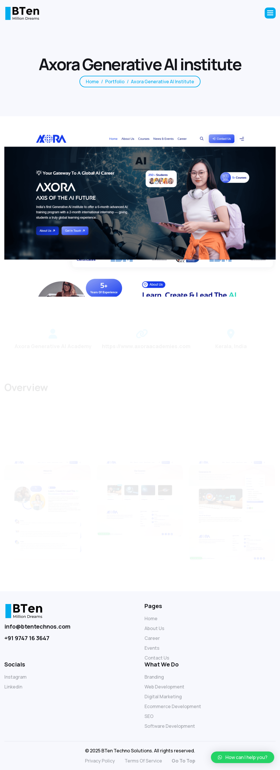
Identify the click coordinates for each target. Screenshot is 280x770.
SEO (148, 716)
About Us (154, 628)
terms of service (143, 761)
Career (152, 638)
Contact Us (156, 658)
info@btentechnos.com (37, 626)
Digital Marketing (163, 696)
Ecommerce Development (172, 706)
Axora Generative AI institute (162, 82)
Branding (154, 677)
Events (152, 648)
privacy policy (100, 761)
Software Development (169, 726)
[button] (270, 13)
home (92, 82)
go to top (183, 761)
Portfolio (115, 82)
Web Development (164, 687)
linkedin (13, 687)
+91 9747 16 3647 (26, 638)
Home (150, 618)
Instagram (15, 677)
